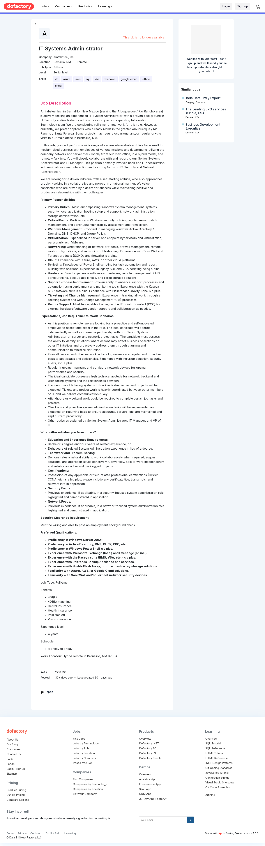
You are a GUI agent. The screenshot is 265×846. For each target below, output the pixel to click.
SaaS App (145, 789)
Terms (10, 833)
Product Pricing (16, 790)
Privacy (22, 833)
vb (56, 79)
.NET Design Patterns (219, 763)
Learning (104, 6)
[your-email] (163, 820)
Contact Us (14, 754)
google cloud (129, 79)
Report (46, 691)
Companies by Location (88, 789)
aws (78, 79)
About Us (12, 739)
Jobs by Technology (86, 743)
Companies (62, 6)
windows (110, 79)
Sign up (242, 6)
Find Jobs (79, 738)
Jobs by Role (81, 748)
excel (58, 85)
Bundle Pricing (16, 794)
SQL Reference (215, 748)
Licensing (70, 833)
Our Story (12, 744)
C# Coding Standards (218, 768)
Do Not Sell (52, 833)
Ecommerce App (150, 784)
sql (87, 79)
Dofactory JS (147, 753)
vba (97, 79)
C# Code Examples (217, 787)
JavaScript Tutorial (217, 772)
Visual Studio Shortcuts (219, 782)
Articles (210, 795)
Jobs (44, 6)
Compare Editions (18, 799)
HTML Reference (216, 758)
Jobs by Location (84, 753)
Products (84, 6)
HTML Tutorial (214, 753)
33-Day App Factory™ (153, 799)
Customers (14, 749)
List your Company (85, 794)
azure (66, 79)
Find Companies (83, 779)
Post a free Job (83, 763)
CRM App (145, 794)
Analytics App (147, 779)
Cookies (35, 833)
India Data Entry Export (203, 98)
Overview (145, 738)
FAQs (10, 759)
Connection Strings (217, 777)
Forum (11, 764)
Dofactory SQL (148, 748)
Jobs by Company (84, 758)
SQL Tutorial (213, 743)
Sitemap (12, 773)
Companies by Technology (90, 784)
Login (226, 6)
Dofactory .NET (149, 743)
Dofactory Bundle (150, 758)
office (146, 79)
